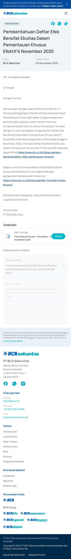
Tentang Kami (10, 431)
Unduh (58, 236)
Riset (5, 451)
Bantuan (7, 456)
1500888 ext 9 (11, 401)
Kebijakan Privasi (37, 554)
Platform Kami (10, 446)
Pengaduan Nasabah (13, 461)
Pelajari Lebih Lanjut (52, 5)
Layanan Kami (10, 436)
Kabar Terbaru (10, 441)
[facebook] (53, 23)
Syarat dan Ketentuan (14, 554)
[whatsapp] (59, 23)
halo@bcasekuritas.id (15, 417)
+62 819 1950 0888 (13, 409)
